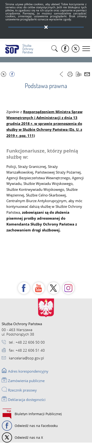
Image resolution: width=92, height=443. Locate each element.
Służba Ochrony (18, 48)
